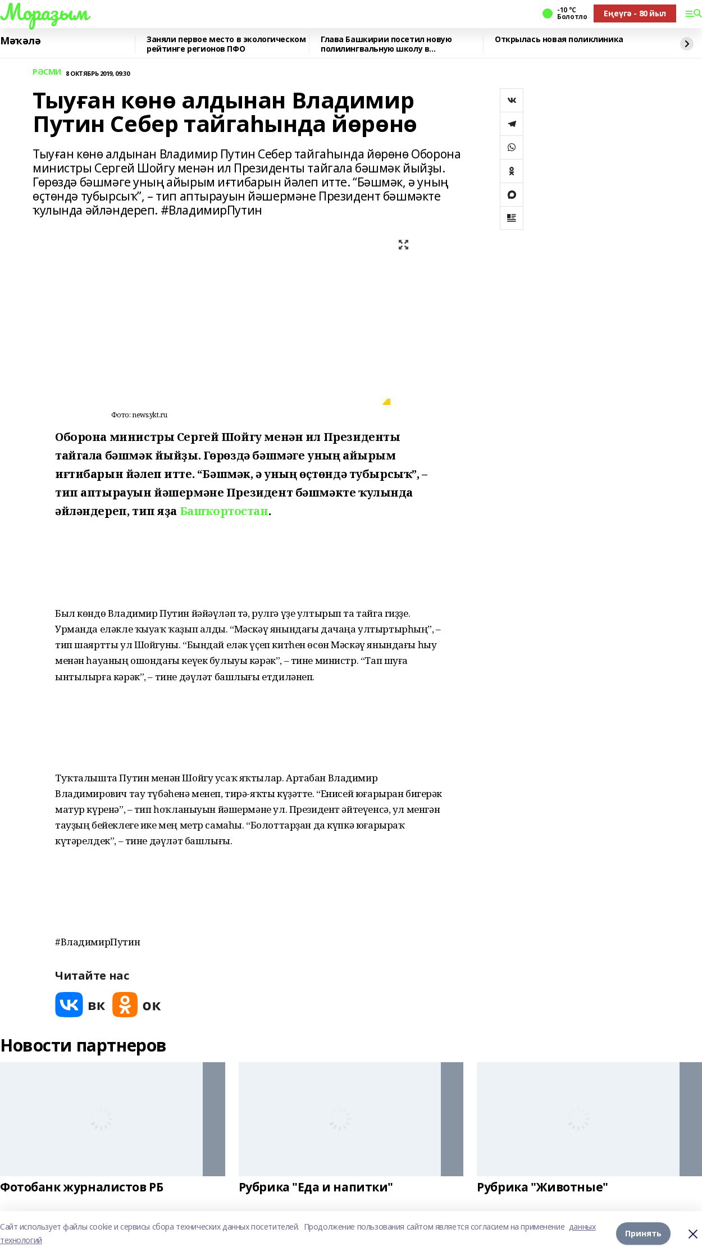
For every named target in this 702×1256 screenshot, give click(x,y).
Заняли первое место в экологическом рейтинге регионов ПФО (226, 44)
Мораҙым (44, 12)
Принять (643, 1233)
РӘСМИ (47, 72)
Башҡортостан (224, 510)
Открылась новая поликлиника (559, 39)
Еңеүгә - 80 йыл (635, 13)
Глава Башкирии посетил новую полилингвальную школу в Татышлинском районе (386, 44)
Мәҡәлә (20, 41)
